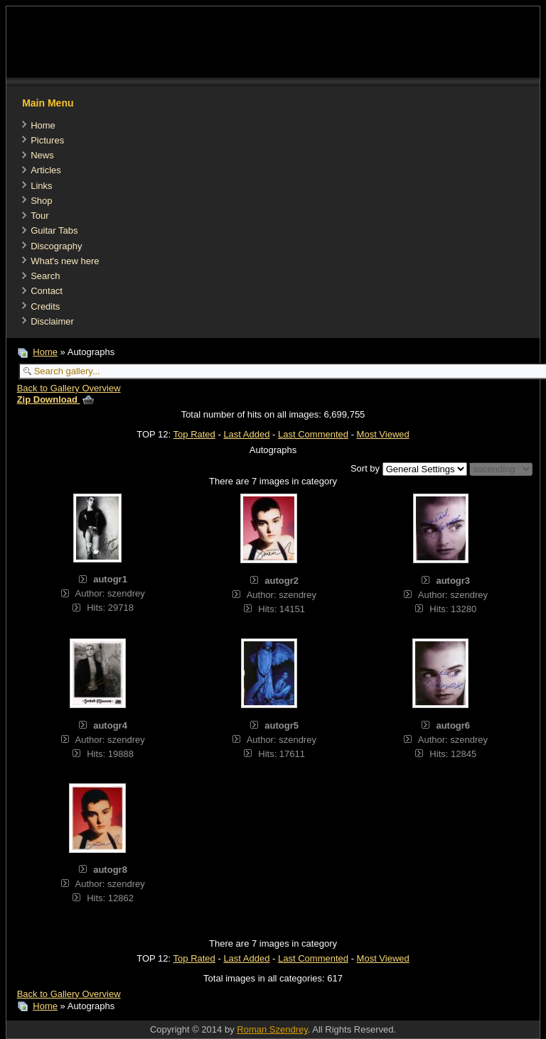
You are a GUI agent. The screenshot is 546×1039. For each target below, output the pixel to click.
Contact (47, 290)
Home (43, 125)
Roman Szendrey (272, 1029)
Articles (46, 170)
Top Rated (194, 434)
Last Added (246, 434)
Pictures (47, 140)
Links (41, 185)
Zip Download (55, 399)
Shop (41, 200)
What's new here (65, 261)
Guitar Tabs (54, 230)
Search (45, 276)
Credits (45, 306)
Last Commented (313, 434)
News (42, 155)
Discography (56, 246)
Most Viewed (383, 434)
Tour (39, 215)
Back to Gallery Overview (69, 388)
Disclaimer (52, 321)
